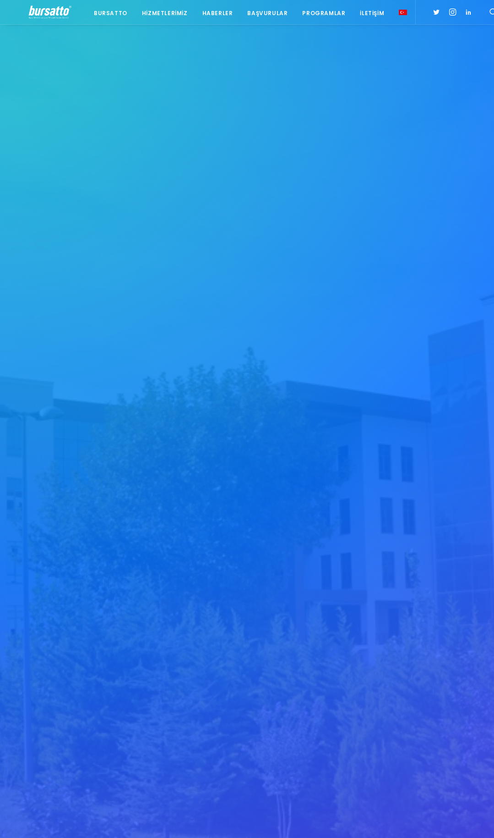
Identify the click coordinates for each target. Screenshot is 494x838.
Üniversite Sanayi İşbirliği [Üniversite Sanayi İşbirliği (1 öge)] (425, 759)
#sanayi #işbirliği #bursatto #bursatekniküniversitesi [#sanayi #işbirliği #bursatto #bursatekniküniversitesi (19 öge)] (429, 650)
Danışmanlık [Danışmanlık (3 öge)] (445, 706)
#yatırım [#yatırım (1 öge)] (437, 666)
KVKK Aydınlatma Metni (47, 819)
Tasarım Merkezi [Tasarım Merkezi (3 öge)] (442, 746)
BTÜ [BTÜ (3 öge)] (467, 680)
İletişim (368, 15)
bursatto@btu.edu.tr (46, 709)
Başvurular (263, 15)
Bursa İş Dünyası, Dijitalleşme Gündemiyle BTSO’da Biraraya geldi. (185, 619)
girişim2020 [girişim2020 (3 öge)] (431, 719)
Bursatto (106, 15)
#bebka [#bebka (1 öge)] (399, 607)
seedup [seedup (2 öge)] (400, 746)
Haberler (213, 15)
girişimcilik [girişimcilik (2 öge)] (405, 733)
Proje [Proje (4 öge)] (439, 733)
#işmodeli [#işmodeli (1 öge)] (403, 634)
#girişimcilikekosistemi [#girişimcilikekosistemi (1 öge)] (422, 621)
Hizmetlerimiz (160, 15)
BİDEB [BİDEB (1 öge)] (433, 693)
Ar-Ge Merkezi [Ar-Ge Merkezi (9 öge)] (434, 680)
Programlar (319, 15)
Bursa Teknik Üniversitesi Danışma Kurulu (178, 647)
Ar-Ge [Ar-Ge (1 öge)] (397, 680)
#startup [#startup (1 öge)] (403, 666)
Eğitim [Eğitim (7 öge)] (398, 719)
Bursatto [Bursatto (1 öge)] (403, 693)
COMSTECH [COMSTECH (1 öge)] (404, 706)
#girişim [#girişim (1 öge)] (429, 607)
